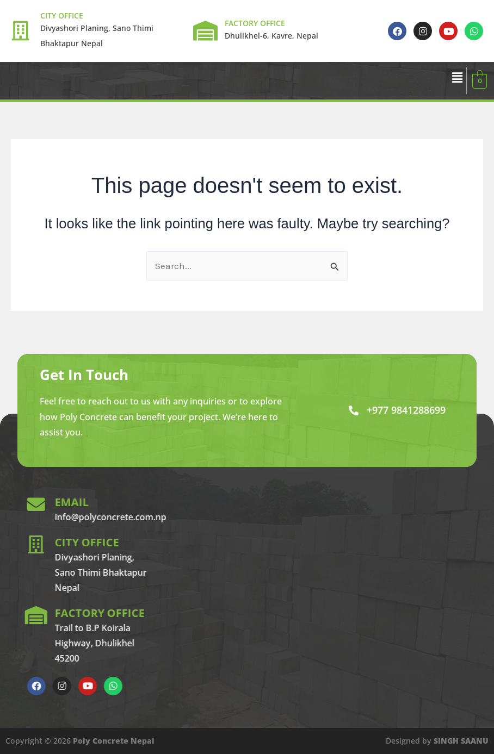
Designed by (437, 741)
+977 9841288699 (406, 409)
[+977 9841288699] (354, 410)
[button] (457, 77)
